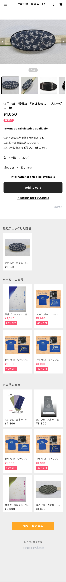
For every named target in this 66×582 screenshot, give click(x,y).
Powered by (33, 547)
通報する (58, 207)
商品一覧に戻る (33, 526)
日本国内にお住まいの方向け (33, 198)
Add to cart (33, 187)
